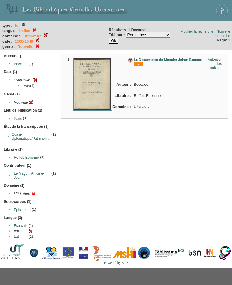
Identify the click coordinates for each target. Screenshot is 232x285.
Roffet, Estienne (26, 158)
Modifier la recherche (197, 31)
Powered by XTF (116, 263)
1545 (26, 86)
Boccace (20, 64)
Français (20, 226)
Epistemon (22, 210)
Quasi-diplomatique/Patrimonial (31, 136)
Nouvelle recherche (222, 33)
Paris (18, 119)
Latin (17, 237)
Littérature (141, 106)
